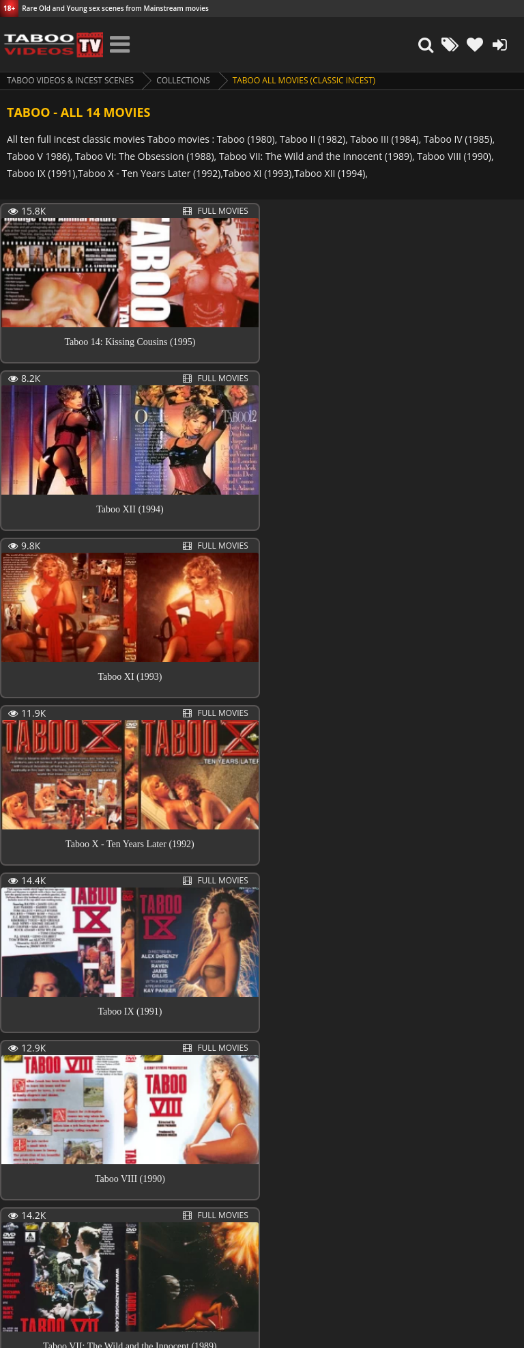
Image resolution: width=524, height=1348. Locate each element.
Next (82, 1221)
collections (184, 80)
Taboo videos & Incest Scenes (70, 80)
